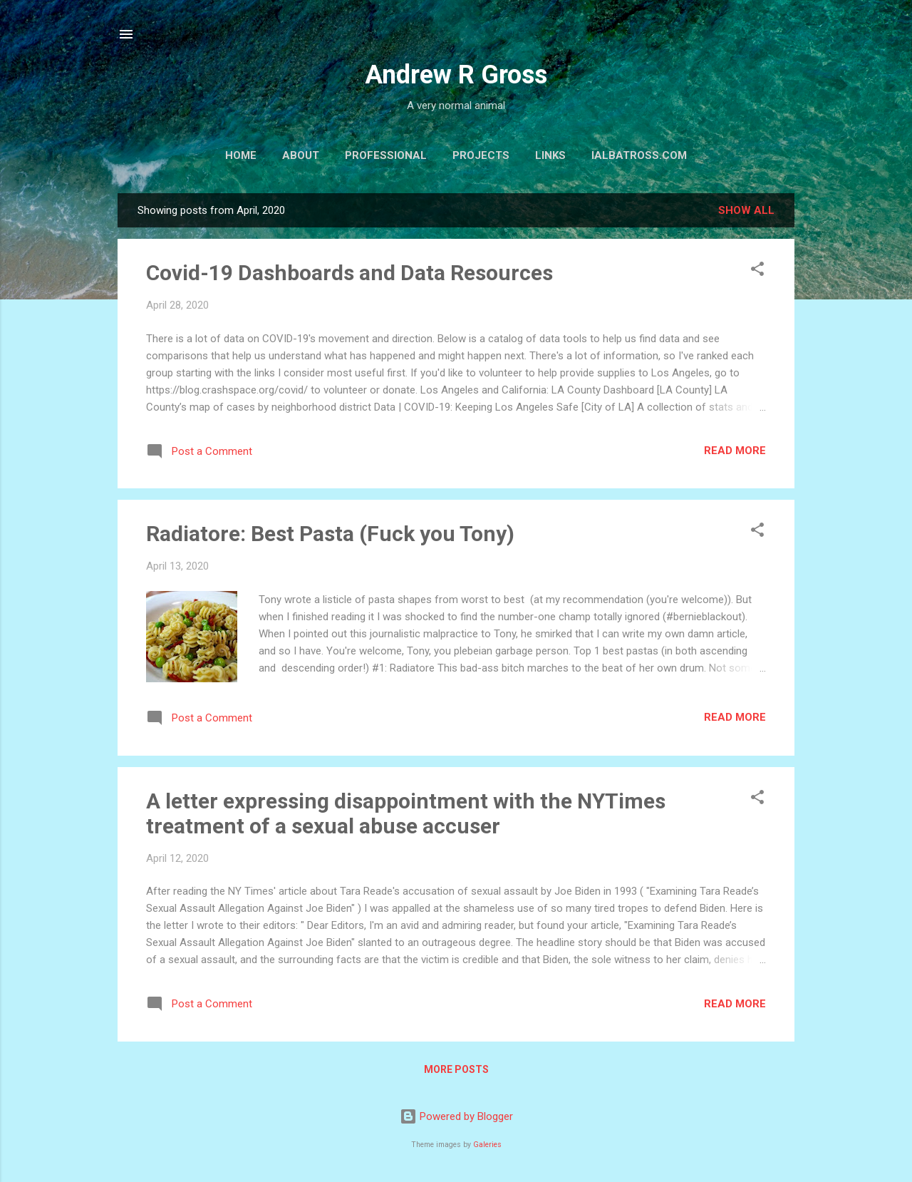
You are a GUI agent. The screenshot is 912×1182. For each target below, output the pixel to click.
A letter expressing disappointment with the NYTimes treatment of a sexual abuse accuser (405, 813)
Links (550, 155)
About (300, 155)
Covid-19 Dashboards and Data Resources (349, 272)
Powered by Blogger (456, 1116)
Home (240, 155)
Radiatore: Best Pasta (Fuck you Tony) (330, 533)
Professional (386, 155)
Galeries (487, 1144)
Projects (480, 155)
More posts (456, 1069)
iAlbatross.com (639, 155)
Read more (735, 450)
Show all (746, 210)
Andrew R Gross (456, 75)
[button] (757, 271)
